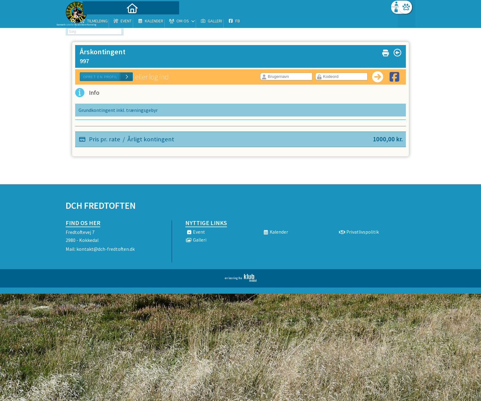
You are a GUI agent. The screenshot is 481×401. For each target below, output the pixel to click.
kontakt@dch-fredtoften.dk (105, 249)
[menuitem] (104, 21)
